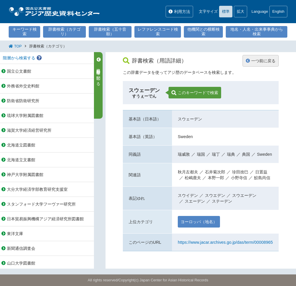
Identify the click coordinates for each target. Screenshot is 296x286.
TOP (18, 46)
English (278, 11)
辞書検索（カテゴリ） (64, 31)
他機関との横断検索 (203, 31)
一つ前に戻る (260, 60)
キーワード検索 (24, 31)
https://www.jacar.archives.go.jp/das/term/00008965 (225, 242)
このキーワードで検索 (194, 93)
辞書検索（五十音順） (110, 31)
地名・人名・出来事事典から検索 (256, 31)
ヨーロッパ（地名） (199, 221)
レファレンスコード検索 (158, 31)
